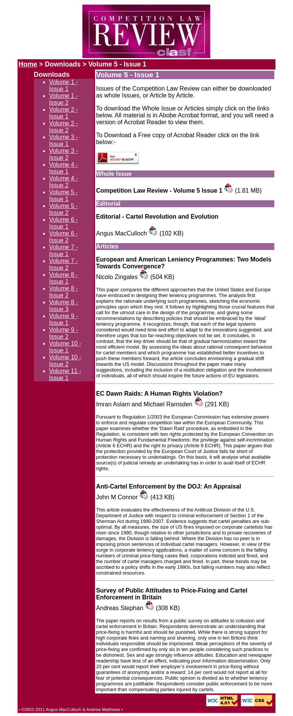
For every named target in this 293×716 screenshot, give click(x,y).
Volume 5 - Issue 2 (63, 209)
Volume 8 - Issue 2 (63, 292)
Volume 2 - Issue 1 (63, 113)
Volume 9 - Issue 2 (63, 333)
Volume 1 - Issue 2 (63, 99)
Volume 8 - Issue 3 (63, 305)
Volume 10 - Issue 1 (65, 347)
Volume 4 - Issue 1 (63, 168)
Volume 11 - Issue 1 (65, 374)
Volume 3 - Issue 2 (63, 154)
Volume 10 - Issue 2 (65, 360)
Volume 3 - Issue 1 (63, 140)
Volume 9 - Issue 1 (63, 319)
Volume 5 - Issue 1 (63, 195)
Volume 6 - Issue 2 (63, 237)
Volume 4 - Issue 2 (63, 181)
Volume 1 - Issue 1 (63, 85)
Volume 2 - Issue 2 (63, 126)
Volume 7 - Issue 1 (63, 250)
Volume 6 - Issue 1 (63, 223)
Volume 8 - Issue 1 (63, 278)
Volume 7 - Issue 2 (63, 264)
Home (28, 64)
